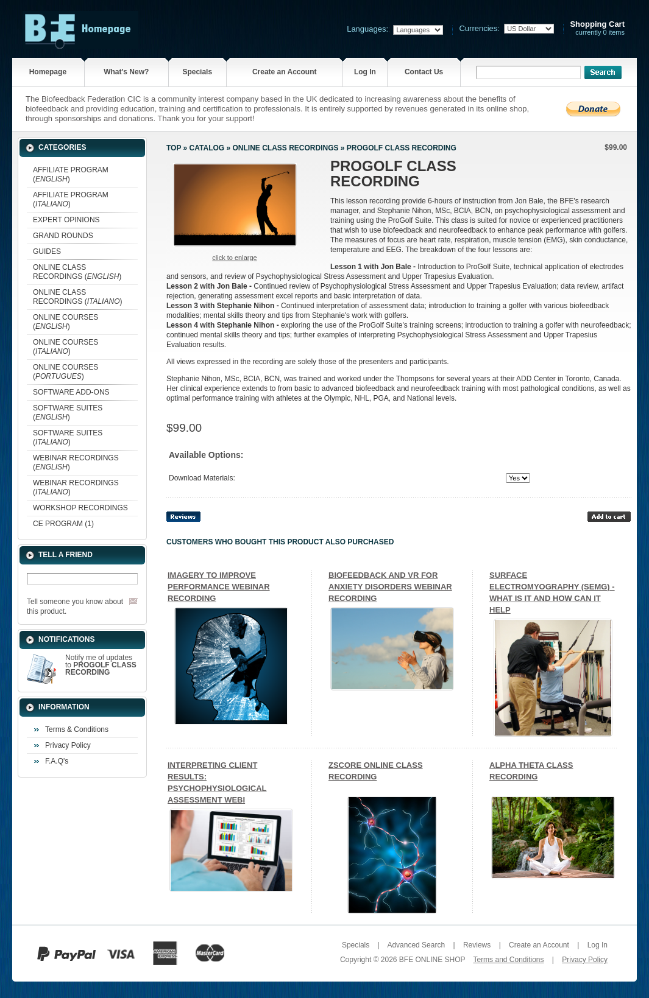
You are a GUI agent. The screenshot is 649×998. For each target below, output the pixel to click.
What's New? (126, 72)
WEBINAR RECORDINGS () (76, 462)
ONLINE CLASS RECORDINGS (285, 148)
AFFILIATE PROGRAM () (70, 174)
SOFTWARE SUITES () (67, 412)
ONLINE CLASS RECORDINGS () (77, 272)
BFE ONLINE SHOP (432, 959)
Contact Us (424, 72)
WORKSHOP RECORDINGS (80, 508)
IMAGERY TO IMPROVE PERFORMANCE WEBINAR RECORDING (219, 587)
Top (173, 148)
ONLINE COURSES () (65, 322)
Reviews (477, 945)
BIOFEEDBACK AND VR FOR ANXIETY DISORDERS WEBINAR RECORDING (390, 587)
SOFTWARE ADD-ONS (71, 392)
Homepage (47, 72)
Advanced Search (416, 945)
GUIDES (47, 251)
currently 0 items (597, 28)
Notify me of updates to (101, 664)
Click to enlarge (234, 257)
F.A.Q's (56, 761)
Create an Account (284, 72)
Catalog (207, 148)
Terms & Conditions (76, 729)
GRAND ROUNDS (63, 235)
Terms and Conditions (508, 959)
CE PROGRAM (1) (63, 523)
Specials (197, 72)
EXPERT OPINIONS (66, 220)
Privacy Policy (68, 745)
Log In (365, 72)
